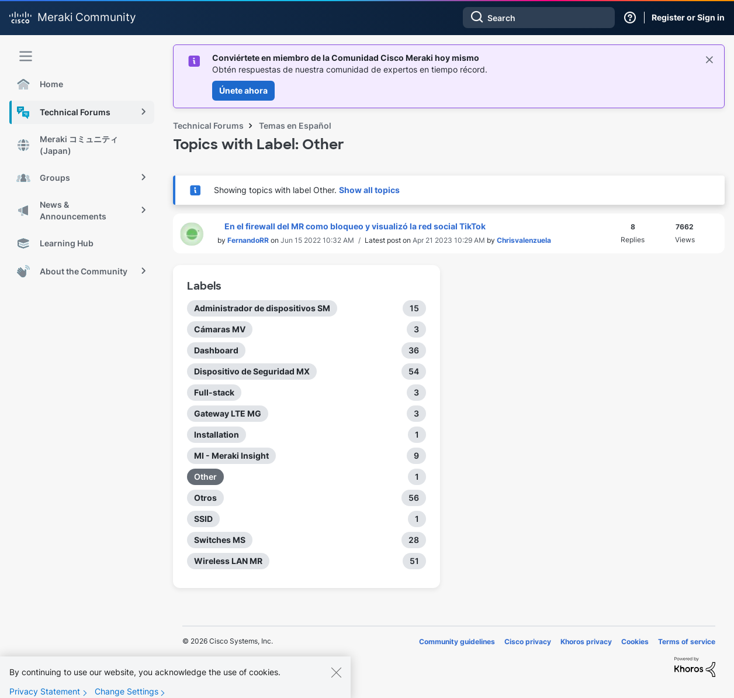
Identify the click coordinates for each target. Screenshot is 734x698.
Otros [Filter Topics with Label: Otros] (205, 498)
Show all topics (369, 190)
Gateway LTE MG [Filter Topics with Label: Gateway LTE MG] (227, 413)
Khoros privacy (586, 641)
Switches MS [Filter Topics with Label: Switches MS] (219, 540)
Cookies (635, 641)
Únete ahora (243, 90)
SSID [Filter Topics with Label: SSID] (203, 519)
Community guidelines (457, 641)
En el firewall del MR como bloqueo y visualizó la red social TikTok (355, 226)
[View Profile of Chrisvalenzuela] (524, 240)
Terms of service (686, 641)
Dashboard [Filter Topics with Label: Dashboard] (216, 350)
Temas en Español (295, 125)
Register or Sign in (688, 17)
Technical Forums (208, 125)
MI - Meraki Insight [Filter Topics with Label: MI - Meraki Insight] (231, 455)
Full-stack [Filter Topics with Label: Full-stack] (214, 392)
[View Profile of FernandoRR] (248, 240)
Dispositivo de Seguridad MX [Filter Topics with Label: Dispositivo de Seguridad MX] (252, 371)
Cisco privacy (527, 641)
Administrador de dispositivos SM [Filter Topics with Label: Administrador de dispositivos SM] (262, 308)
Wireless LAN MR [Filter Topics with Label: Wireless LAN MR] (228, 561)
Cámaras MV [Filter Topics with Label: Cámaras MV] (219, 329)
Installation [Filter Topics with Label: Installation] (216, 434)
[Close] (336, 680)
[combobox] (539, 17)
